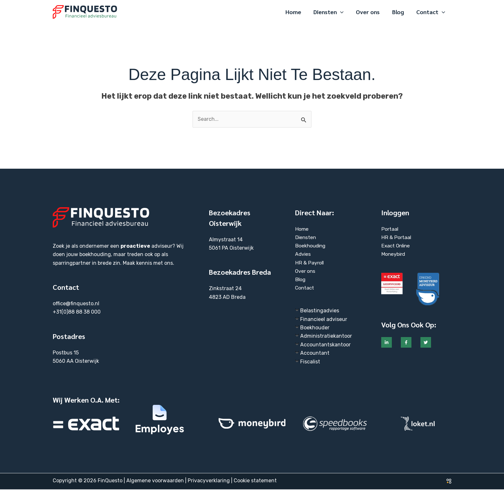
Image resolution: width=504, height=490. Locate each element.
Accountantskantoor (325, 345)
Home (302, 229)
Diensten (306, 237)
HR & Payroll (309, 263)
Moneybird (393, 254)
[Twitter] (425, 342)
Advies (303, 254)
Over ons (305, 271)
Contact (305, 288)
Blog (300, 280)
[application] (342, 12)
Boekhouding (311, 246)
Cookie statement (255, 481)
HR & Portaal (396, 237)
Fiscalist (310, 362)
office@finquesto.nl (76, 303)
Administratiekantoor (326, 337)
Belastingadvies (319, 311)
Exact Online (396, 246)
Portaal (390, 229)
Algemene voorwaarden (155, 481)
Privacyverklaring (209, 481)
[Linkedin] (386, 342)
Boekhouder (314, 328)
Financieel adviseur (323, 319)
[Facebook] (406, 342)
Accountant (314, 354)
